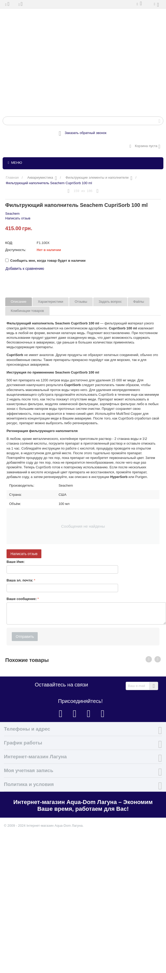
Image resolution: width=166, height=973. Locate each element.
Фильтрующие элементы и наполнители (97, 177)
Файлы (138, 302)
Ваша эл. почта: (20, 580)
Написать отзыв (17, 218)
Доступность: (15, 250)
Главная (12, 177)
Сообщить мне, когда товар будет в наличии (45, 261)
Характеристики (50, 302)
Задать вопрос (110, 302)
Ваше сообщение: (22, 599)
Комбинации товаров (27, 311)
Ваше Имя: (16, 562)
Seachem (12, 213)
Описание (18, 302)
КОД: (9, 243)
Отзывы (81, 302)
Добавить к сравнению (24, 268)
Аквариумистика (40, 177)
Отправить (25, 636)
